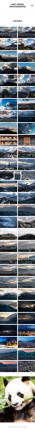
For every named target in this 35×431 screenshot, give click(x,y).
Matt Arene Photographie (17, 5)
